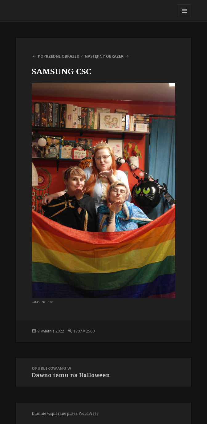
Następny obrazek (104, 56)
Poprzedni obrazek (58, 56)
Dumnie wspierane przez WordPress (65, 413)
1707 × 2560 (84, 331)
